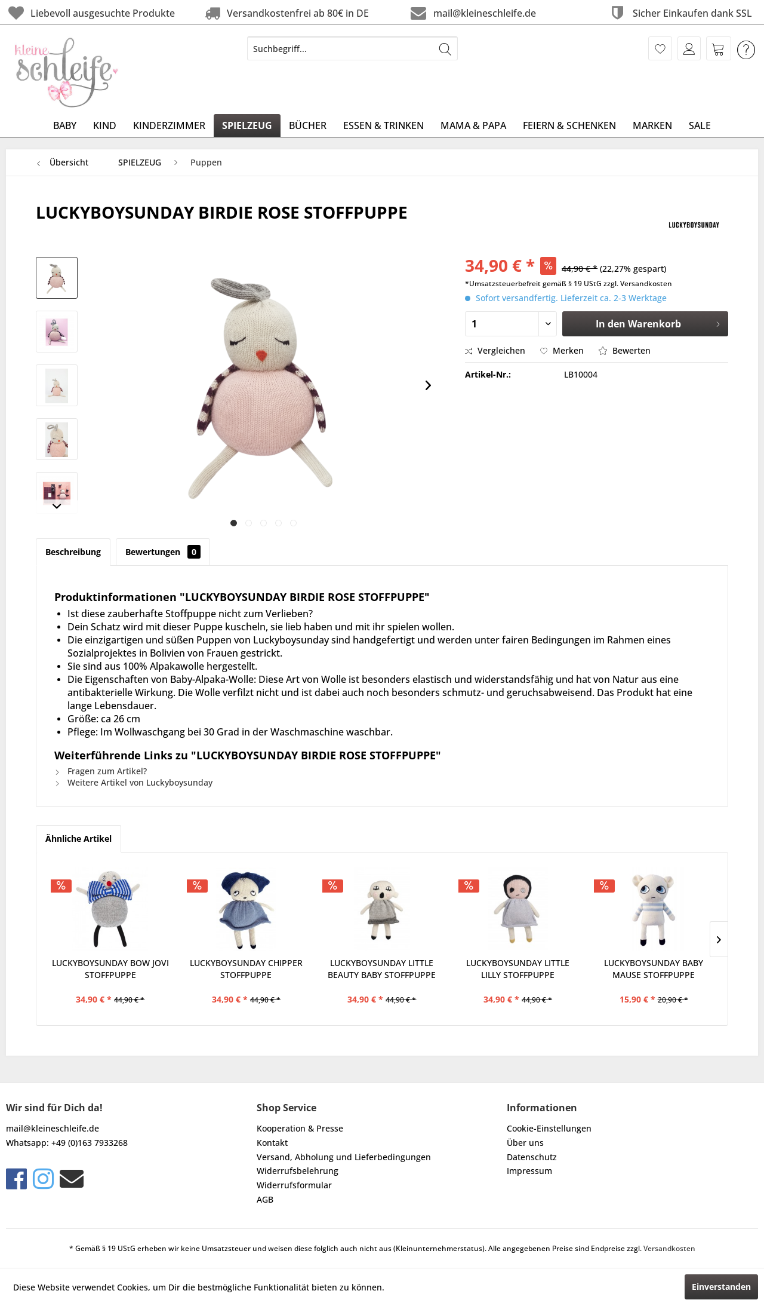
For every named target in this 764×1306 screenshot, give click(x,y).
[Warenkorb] (718, 48)
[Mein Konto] (689, 48)
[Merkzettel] (660, 48)
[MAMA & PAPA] (473, 125)
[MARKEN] (652, 125)
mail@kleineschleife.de (471, 12)
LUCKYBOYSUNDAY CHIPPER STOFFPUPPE (246, 968)
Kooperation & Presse (300, 1128)
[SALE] (699, 125)
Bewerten (625, 350)
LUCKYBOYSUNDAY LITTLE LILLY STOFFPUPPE (517, 968)
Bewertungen (163, 552)
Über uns (525, 1142)
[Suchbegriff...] (352, 48)
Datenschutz (532, 1157)
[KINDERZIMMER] (169, 125)
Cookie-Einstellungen (549, 1128)
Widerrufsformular (294, 1185)
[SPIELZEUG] (247, 125)
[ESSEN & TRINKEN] (383, 125)
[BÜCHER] (308, 125)
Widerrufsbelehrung (297, 1170)
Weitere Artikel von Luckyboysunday (133, 782)
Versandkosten (669, 1248)
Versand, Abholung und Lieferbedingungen (344, 1157)
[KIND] (105, 125)
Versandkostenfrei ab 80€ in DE (285, 12)
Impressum (529, 1170)
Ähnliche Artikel (78, 838)
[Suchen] (445, 48)
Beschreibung (73, 551)
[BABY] (65, 125)
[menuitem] (352, 48)
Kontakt (272, 1142)
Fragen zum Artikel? (100, 771)
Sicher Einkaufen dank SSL (679, 12)
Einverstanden (721, 1286)
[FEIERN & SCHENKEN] (569, 125)
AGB (265, 1199)
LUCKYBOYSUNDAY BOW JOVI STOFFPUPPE (110, 968)
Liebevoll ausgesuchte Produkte (90, 12)
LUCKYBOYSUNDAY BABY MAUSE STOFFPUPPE (653, 968)
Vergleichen (495, 350)
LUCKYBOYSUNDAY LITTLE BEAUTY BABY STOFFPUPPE (382, 968)
